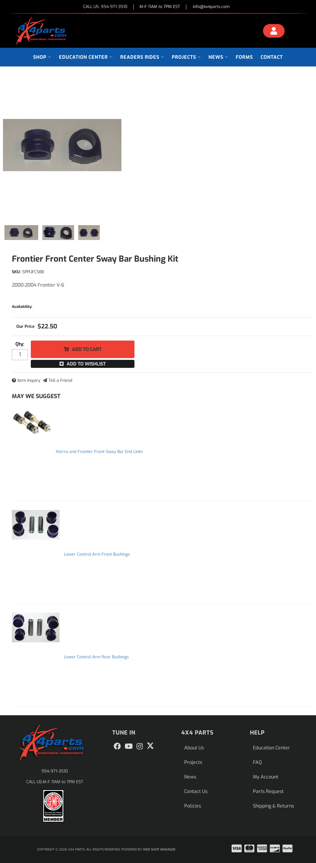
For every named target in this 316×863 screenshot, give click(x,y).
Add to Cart (87, 349)
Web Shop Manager (159, 849)
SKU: (16, 272)
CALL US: (105, 6)
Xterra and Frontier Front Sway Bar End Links (99, 451)
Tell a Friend (60, 380)
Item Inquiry (28, 380)
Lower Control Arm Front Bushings (97, 554)
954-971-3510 (54, 771)
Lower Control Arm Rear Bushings (96, 657)
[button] (42, 57)
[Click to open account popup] (273, 32)
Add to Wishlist (86, 364)
